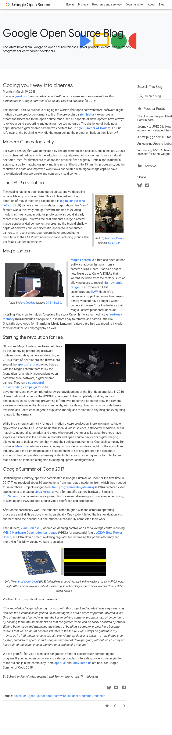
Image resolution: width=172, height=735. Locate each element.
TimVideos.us (12, 496)
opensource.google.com (27, 5)
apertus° (60, 663)
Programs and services (107, 4)
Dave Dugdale (27, 302)
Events (70, 4)
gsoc (32, 696)
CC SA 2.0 (114, 242)
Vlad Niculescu (31, 528)
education (20, 696)
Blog (162, 4)
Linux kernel (42, 492)
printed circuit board (27, 581)
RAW (94, 292)
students (99, 696)
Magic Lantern (81, 260)
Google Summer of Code (90, 128)
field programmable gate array (73, 487)
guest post (22, 96)
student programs (80, 696)
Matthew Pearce (114, 238)
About (151, 4)
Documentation (134, 4)
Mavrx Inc (22, 446)
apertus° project (28, 364)
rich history (88, 114)
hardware (60, 696)
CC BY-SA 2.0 (53, 302)
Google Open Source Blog (63, 33)
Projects (83, 4)
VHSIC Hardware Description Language (30, 532)
